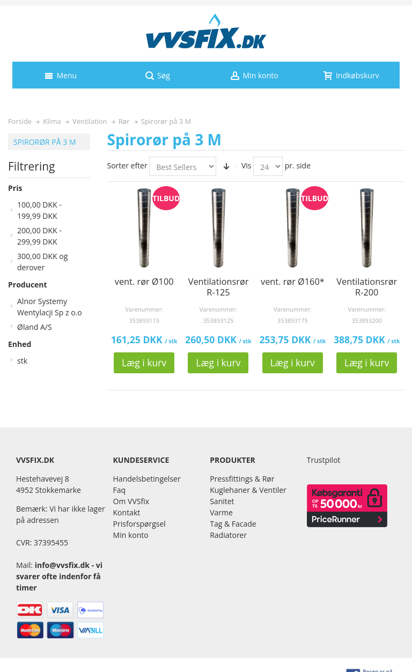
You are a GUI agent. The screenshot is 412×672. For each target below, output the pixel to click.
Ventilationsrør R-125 (218, 287)
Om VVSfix (131, 501)
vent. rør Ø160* (293, 281)
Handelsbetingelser (147, 479)
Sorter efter (127, 165)
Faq (119, 490)
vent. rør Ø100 (144, 281)
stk (22, 361)
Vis (246, 165)
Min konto (131, 535)
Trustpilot (324, 460)
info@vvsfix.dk (62, 565)
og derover (42, 261)
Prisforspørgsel (139, 524)
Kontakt (127, 512)
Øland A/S (34, 327)
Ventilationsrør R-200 (366, 287)
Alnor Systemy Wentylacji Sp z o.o (49, 306)
